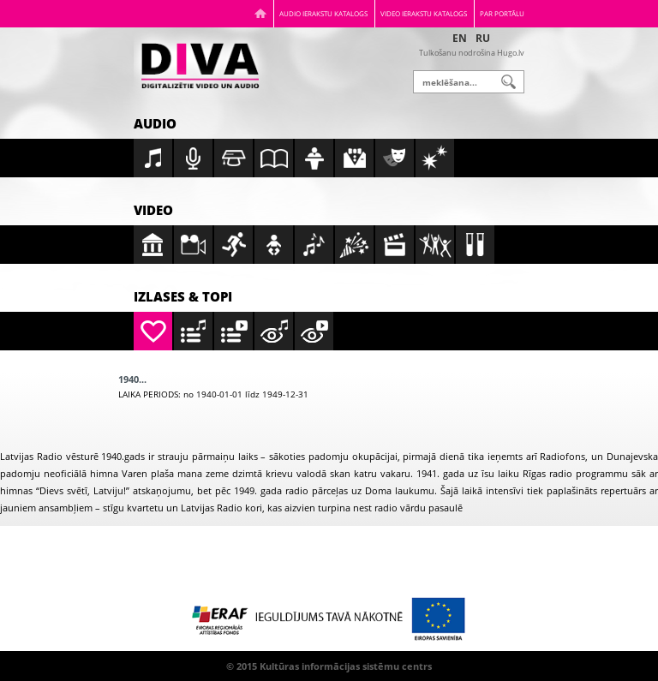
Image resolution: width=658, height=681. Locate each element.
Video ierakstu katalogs (423, 13)
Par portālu (502, 13)
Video (153, 209)
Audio (155, 123)
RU (483, 38)
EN (459, 38)
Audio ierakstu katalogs (323, 13)
